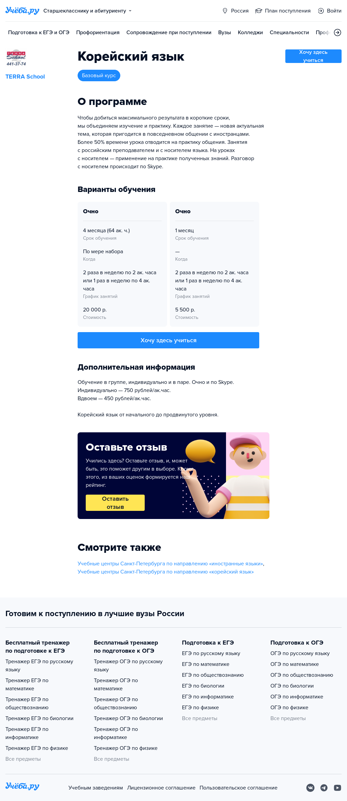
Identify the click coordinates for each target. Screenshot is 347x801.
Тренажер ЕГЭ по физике (36, 748)
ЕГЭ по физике (200, 707)
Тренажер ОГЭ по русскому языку (128, 665)
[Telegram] (324, 788)
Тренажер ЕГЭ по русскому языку (39, 665)
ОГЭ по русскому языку (300, 653)
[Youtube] (337, 788)
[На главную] (22, 787)
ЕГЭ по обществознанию (213, 675)
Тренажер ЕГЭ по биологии (39, 718)
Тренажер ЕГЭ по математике (26, 684)
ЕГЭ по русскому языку (211, 653)
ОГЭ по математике (294, 664)
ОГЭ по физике (289, 707)
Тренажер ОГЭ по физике (126, 748)
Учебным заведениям (95, 787)
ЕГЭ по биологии (203, 686)
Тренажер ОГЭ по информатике (116, 733)
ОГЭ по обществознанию (301, 675)
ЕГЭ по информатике (208, 696)
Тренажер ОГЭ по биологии (128, 718)
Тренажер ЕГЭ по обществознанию (26, 703)
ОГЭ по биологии (292, 686)
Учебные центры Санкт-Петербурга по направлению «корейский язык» (166, 571)
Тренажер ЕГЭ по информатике (26, 733)
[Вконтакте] (310, 788)
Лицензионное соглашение (161, 787)
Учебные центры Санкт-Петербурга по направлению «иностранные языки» (170, 563)
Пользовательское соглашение (239, 787)
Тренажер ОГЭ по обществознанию (116, 703)
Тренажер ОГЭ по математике (116, 684)
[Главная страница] (22, 11)
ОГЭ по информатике (296, 696)
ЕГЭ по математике (205, 664)
